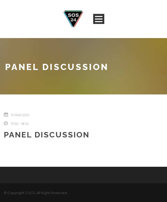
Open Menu (98, 19)
